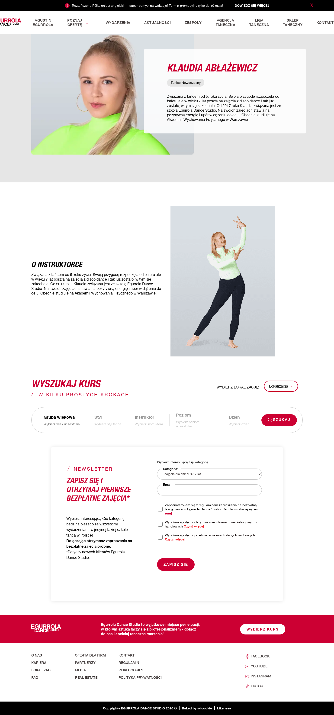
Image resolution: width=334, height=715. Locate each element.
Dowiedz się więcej (252, 5)
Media (80, 670)
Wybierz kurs (263, 629)
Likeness (224, 708)
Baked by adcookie (197, 708)
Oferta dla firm (90, 655)
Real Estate (86, 678)
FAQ (34, 678)
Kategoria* (170, 469)
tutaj (168, 513)
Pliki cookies (131, 670)
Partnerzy (85, 663)
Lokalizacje (43, 670)
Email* (167, 484)
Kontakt (127, 655)
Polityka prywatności (140, 678)
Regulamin (129, 663)
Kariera (38, 663)
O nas (36, 655)
